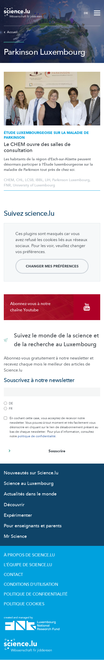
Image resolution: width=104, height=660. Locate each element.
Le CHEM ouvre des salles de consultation (37, 147)
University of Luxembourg (34, 185)
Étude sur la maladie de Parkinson (46, 135)
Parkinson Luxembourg (71, 180)
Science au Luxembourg (29, 483)
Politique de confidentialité (36, 594)
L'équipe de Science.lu (28, 565)
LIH (47, 180)
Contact (13, 574)
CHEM (9, 180)
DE (86, 13)
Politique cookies (24, 604)
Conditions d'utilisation (31, 584)
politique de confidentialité (37, 436)
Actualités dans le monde (30, 494)
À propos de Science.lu (29, 555)
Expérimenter (18, 515)
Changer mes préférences (52, 266)
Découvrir (14, 505)
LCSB (29, 180)
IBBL (39, 180)
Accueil (10, 32)
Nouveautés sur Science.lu (31, 473)
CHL (19, 180)
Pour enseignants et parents (33, 526)
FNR (7, 185)
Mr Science (15, 536)
